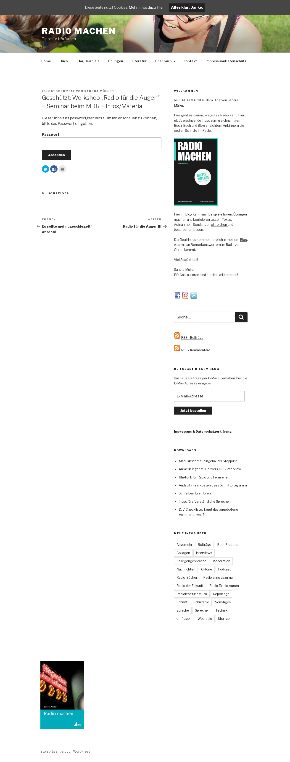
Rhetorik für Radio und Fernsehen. (204, 477)
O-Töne (206, 569)
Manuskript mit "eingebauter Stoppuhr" (208, 461)
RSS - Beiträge (192, 337)
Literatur (139, 61)
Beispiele (215, 214)
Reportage (221, 594)
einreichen (219, 224)
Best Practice (227, 545)
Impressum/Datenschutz (226, 61)
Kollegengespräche (191, 561)
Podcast (224, 569)
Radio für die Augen (224, 586)
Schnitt (182, 602)
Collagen (183, 553)
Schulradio (201, 602)
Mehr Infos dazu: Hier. (147, 7)
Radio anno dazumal (218, 577)
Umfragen (184, 618)
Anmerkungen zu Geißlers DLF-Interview (210, 469)
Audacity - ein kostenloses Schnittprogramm (213, 485)
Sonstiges (58, 193)
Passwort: (101, 140)
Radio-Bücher (187, 577)
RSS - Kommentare (195, 350)
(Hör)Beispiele (88, 61)
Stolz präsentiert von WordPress (65, 751)
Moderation (221, 561)
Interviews (204, 553)
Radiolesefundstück (192, 594)
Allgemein (184, 545)
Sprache (183, 610)
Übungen (115, 61)
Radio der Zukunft (190, 586)
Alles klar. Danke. (189, 7)
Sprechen (202, 610)
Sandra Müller (99, 91)
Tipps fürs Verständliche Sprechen (205, 501)
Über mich (165, 61)
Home (46, 61)
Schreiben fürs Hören (195, 493)
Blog (243, 240)
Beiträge (204, 545)
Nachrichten (186, 569)
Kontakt (190, 61)
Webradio (205, 618)
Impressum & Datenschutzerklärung (203, 431)
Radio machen (79, 31)
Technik (221, 610)
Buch (64, 61)
